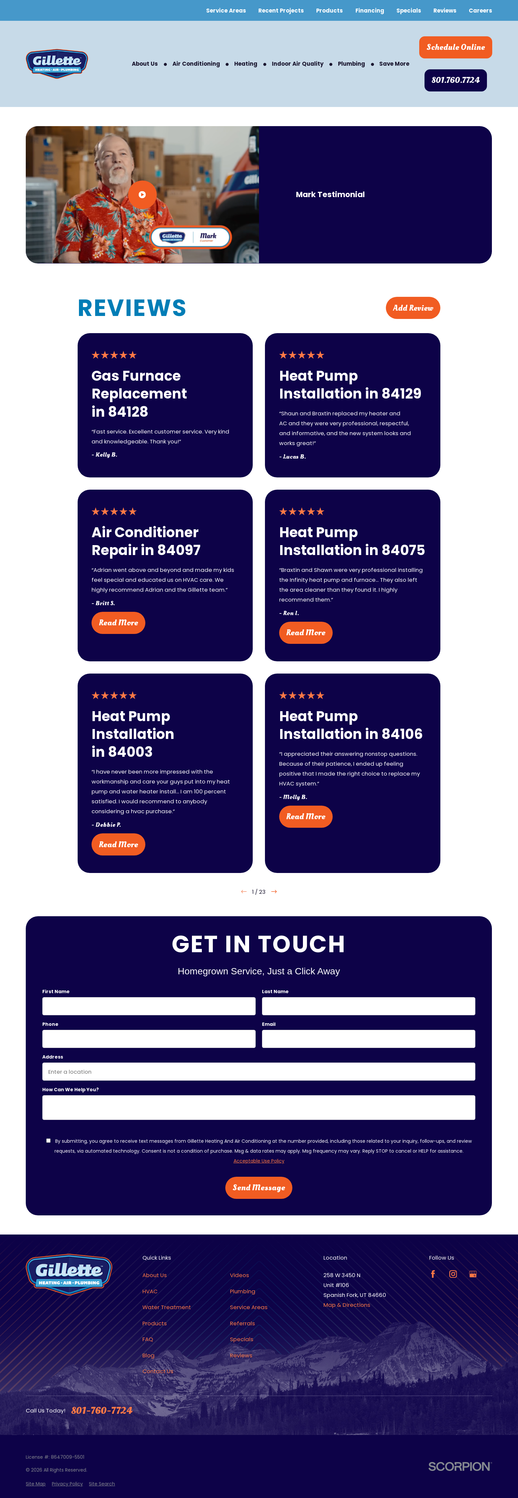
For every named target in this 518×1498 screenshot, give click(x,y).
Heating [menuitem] (245, 64)
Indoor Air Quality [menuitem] (298, 64)
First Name (56, 991)
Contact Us (157, 1371)
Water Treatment (166, 1307)
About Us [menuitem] (145, 64)
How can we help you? (70, 1089)
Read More (118, 623)
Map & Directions (346, 1305)
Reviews (445, 11)
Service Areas (226, 11)
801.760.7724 (455, 80)
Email (269, 1024)
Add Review (413, 308)
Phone (50, 1024)
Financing (369, 11)
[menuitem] (36, 1484)
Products (329, 11)
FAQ (147, 1339)
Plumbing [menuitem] (351, 64)
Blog (148, 1355)
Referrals (242, 1323)
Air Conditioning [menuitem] (196, 64)
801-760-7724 (101, 1411)
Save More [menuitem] (394, 64)
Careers (480, 11)
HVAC (150, 1291)
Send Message (259, 1187)
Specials (408, 11)
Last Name (275, 991)
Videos (239, 1275)
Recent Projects (281, 11)
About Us (154, 1275)
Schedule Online (455, 47)
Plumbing (242, 1291)
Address (52, 1057)
